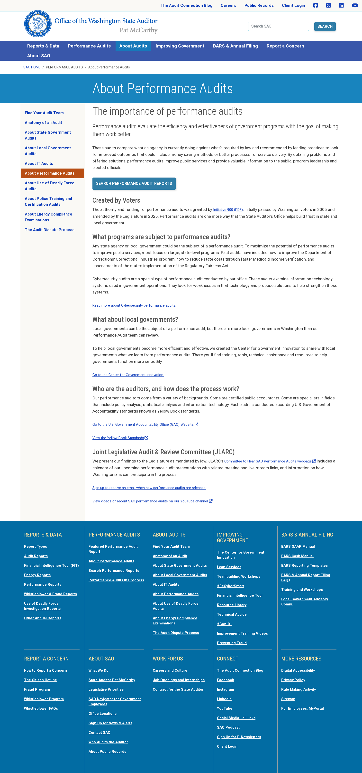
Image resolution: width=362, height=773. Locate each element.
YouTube (225, 703)
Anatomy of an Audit (43, 119)
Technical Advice (233, 606)
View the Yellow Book (124, 433)
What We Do (100, 666)
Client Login (293, 5)
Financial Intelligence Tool (242, 588)
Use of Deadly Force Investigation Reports (45, 608)
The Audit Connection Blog (186, 5)
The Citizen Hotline (42, 676)
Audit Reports (37, 549)
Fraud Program (38, 685)
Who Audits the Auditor (111, 736)
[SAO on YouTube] (355, 5)
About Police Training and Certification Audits (48, 198)
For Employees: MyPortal (305, 703)
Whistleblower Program (46, 694)
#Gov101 (226, 616)
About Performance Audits (49, 169)
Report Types (37, 540)
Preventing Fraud (234, 639)
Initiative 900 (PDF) (230, 205)
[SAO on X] (328, 5)
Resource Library (233, 597)
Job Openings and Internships (170, 678)
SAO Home (32, 64)
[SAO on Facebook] (315, 5)
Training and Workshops (304, 582)
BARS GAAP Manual (300, 540)
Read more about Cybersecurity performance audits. (140, 301)
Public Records (259, 5)
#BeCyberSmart (232, 579)
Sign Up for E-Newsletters (242, 731)
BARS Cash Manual (299, 549)
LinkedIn (225, 694)
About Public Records (109, 745)
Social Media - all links (238, 713)
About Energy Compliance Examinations (48, 213)
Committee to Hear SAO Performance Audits (276, 456)
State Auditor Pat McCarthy (115, 676)
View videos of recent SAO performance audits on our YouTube (160, 495)
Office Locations (104, 708)
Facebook (226, 676)
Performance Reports (45, 582)
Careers (228, 5)
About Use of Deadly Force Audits (49, 182)
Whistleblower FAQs (43, 703)
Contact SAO (101, 727)
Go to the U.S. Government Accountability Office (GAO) (153, 419)
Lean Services (230, 560)
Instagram (227, 685)
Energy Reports (39, 573)
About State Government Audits (48, 131)
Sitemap (289, 694)
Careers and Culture (172, 666)
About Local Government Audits (48, 147)
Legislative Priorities (108, 685)
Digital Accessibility (300, 666)
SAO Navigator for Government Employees (112, 697)
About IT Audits (39, 160)
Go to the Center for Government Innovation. (133, 370)
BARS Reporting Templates (307, 559)
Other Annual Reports (45, 620)
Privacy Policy (294, 676)
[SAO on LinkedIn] (341, 5)
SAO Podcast (229, 722)
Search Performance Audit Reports (134, 180)
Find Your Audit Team (44, 109)
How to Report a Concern (48, 666)
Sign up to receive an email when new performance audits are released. (157, 482)
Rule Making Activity (300, 685)
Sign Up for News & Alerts (113, 718)
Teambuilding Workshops (241, 569)
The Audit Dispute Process (49, 226)
